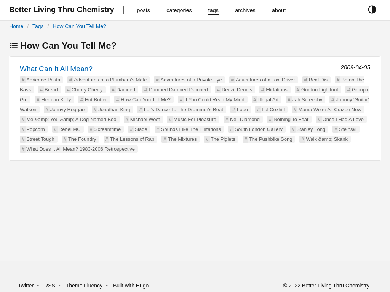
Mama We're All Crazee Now (329, 109)
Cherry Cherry (87, 90)
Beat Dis (318, 80)
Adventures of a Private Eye (191, 80)
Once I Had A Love (343, 119)
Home (16, 26)
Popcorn (35, 129)
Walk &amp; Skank (327, 139)
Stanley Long (310, 129)
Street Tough (40, 139)
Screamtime (107, 129)
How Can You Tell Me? (79, 26)
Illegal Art (268, 99)
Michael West (145, 119)
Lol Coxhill (273, 109)
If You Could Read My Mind (214, 99)
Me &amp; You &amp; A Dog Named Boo (71, 119)
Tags (38, 26)
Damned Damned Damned (178, 90)
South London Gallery (259, 129)
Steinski (347, 129)
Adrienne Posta (43, 80)
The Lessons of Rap (132, 139)
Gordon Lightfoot (319, 90)
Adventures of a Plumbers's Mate (110, 80)
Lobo (242, 109)
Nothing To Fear (290, 119)
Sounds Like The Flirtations (191, 129)
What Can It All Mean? (56, 69)
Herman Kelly (56, 99)
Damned (126, 90)
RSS (49, 285)
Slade (140, 129)
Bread (51, 90)
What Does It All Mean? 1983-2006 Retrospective (80, 149)
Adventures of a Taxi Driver (265, 80)
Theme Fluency (85, 285)
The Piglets (223, 139)
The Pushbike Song (270, 139)
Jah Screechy (307, 99)
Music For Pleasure (195, 119)
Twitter (26, 285)
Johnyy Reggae (67, 109)
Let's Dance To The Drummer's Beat (183, 109)
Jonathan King (114, 109)
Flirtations (276, 90)
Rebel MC (70, 129)
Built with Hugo (131, 285)
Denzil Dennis (237, 90)
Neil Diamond (245, 119)
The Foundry (82, 139)
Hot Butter (96, 99)
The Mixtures (182, 139)
